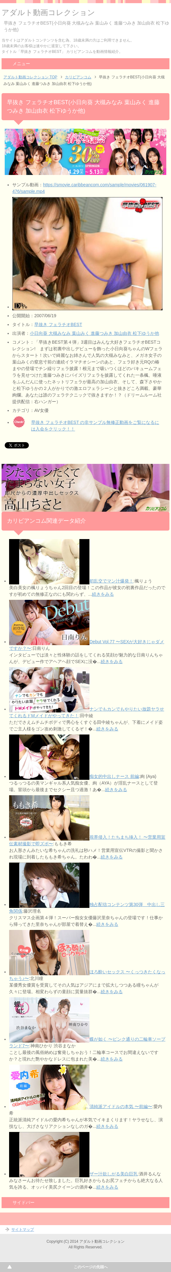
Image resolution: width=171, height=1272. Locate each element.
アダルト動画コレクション (48, 12)
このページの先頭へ (91, 1267)
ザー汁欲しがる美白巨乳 (113, 1173)
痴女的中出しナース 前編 (114, 776)
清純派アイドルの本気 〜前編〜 (120, 1106)
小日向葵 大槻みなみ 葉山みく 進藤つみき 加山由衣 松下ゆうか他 (94, 333)
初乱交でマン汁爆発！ (111, 580)
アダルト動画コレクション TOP (30, 77)
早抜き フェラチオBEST (58, 324)
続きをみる (103, 594)
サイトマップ (22, 1229)
